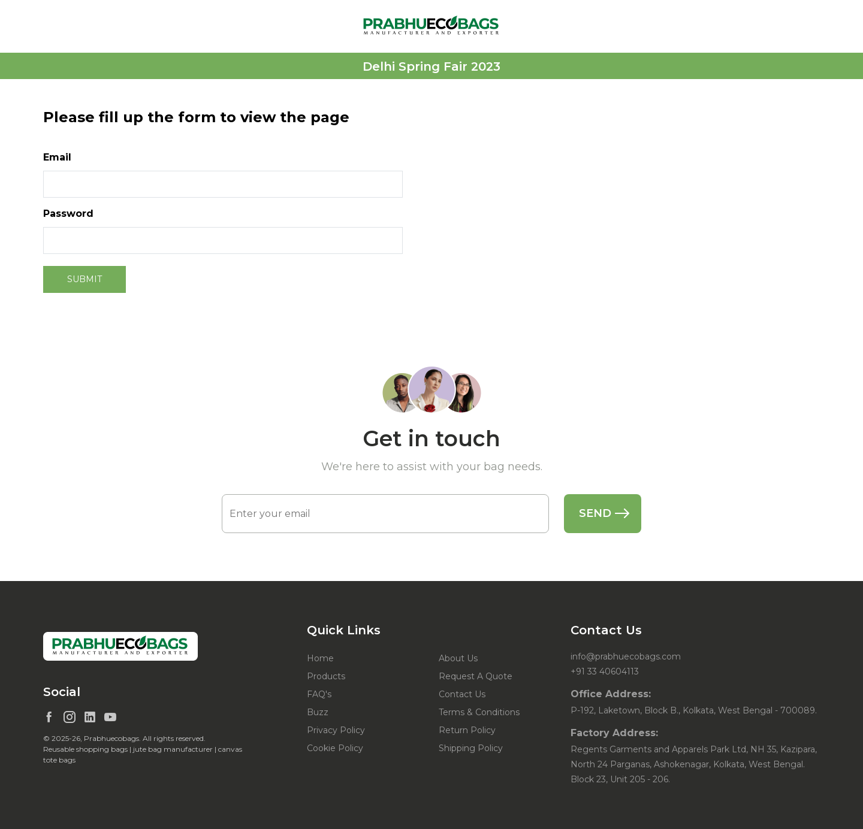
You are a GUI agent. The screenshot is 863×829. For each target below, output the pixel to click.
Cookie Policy (335, 748)
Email (57, 157)
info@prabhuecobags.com (626, 656)
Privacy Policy (336, 730)
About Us (458, 658)
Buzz (317, 712)
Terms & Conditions (479, 712)
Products (326, 676)
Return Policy (467, 730)
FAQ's (319, 694)
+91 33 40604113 (605, 671)
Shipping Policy (471, 748)
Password (68, 213)
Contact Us (462, 694)
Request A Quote (475, 676)
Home (320, 658)
